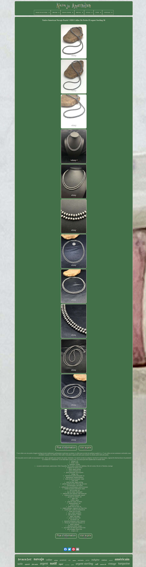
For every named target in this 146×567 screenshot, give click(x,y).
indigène (95, 559)
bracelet (25, 559)
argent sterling (84, 563)
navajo (39, 559)
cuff (96, 564)
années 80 (103, 564)
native (74, 560)
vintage (112, 563)
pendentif (63, 560)
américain (122, 559)
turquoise (124, 563)
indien (104, 560)
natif (53, 563)
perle (72, 564)
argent (44, 563)
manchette (67, 564)
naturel (111, 560)
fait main (35, 564)
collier (49, 559)
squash (27, 564)
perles (87, 560)
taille (20, 563)
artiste (56, 560)
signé (61, 564)
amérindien (81, 560)
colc (69, 560)
